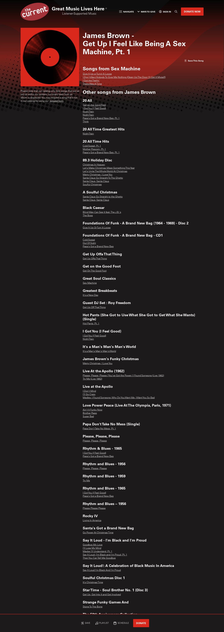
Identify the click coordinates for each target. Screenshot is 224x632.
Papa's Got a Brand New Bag (98, 246)
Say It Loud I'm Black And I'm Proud (102, 570)
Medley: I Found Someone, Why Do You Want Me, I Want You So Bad (119, 398)
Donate (141, 623)
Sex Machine (90, 283)
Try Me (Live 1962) (92, 379)
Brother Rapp (90, 413)
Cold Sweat (89, 240)
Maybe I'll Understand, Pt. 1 (97, 551)
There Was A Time (92, 84)
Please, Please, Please (95, 441)
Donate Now (192, 11)
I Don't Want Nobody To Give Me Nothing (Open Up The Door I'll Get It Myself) (124, 77)
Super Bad (88, 416)
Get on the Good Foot (94, 105)
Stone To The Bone (92, 607)
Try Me (86, 481)
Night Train (88, 112)
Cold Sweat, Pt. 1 (92, 146)
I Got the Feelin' (91, 81)
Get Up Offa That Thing (95, 259)
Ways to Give (146, 11)
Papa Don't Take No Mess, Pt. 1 (99, 429)
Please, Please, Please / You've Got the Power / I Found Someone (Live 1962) (123, 376)
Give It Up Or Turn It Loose (97, 228)
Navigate (126, 11)
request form (56, 101)
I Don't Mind (89, 391)
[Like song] (194, 61)
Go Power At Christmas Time (98, 533)
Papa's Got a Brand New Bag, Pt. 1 (101, 118)
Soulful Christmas (92, 185)
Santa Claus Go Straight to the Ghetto (103, 197)
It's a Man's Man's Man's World (99, 351)
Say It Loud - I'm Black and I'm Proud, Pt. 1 (105, 555)
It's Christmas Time (93, 582)
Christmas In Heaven (94, 165)
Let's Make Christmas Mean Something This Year (109, 168)
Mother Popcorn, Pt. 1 (94, 149)
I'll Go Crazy (89, 394)
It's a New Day (90, 295)
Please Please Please (94, 508)
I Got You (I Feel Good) (94, 108)
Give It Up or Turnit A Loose (97, 74)
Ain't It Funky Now (92, 410)
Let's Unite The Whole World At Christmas (105, 171)
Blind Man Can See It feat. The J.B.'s (102, 212)
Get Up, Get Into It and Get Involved (102, 595)
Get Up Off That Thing (94, 307)
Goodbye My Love (92, 545)
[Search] (176, 12)
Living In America (92, 520)
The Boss (88, 215)
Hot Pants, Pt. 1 (91, 324)
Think (86, 122)
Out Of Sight (89, 243)
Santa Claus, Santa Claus (96, 181)
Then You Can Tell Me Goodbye (99, 558)
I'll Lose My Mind (92, 548)
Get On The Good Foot (95, 271)
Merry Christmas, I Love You (97, 175)
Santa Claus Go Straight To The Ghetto (103, 178)
